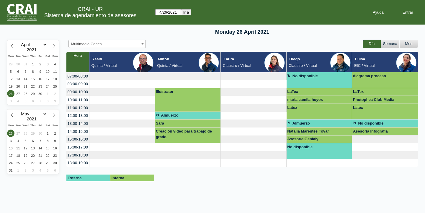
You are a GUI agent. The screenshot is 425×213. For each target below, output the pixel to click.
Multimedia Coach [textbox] (86, 44)
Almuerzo (169, 115)
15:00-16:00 (78, 139)
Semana (390, 43)
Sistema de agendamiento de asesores (90, 15)
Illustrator (165, 91)
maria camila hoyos (305, 99)
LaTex (292, 91)
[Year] (33, 49)
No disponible (305, 76)
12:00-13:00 (78, 115)
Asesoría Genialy (302, 139)
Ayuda (378, 12)
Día (372, 43)
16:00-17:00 (78, 147)
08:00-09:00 (78, 84)
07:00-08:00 (78, 76)
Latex (292, 107)
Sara (160, 123)
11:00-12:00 (78, 108)
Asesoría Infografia (370, 131)
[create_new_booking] (122, 76)
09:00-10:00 (78, 92)
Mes (409, 43)
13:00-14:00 (78, 123)
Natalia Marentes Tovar (308, 131)
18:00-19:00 (78, 163)
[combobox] (107, 44)
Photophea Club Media (373, 99)
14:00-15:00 (78, 131)
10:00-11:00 (78, 100)
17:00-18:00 (78, 155)
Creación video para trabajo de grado (184, 134)
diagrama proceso (369, 76)
